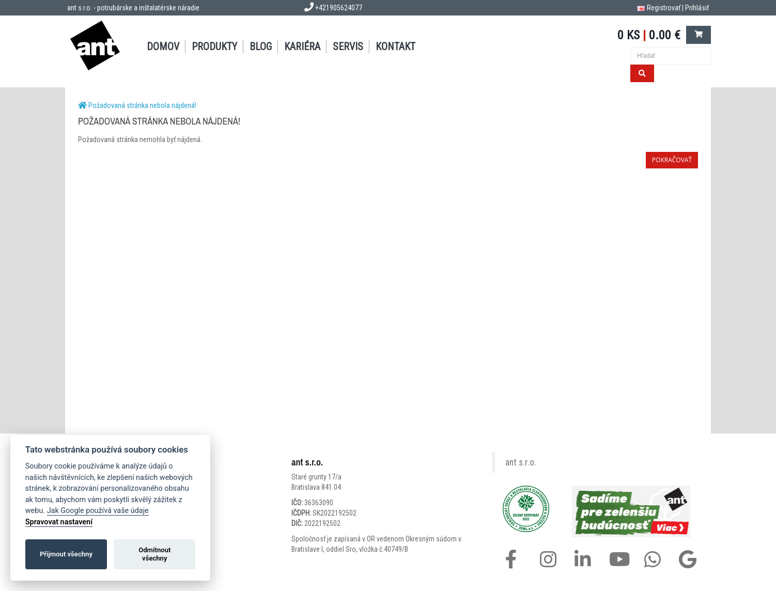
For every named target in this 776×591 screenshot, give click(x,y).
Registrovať (663, 8)
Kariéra (302, 46)
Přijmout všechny (66, 554)
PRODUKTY (214, 46)
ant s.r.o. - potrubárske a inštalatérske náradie (133, 8)
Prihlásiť (697, 8)
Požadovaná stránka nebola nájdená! (142, 105)
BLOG (261, 46)
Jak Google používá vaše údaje (98, 510)
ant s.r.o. (520, 462)
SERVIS (348, 46)
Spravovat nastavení (58, 522)
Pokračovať (672, 159)
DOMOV (163, 46)
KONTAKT (395, 46)
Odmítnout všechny (154, 554)
